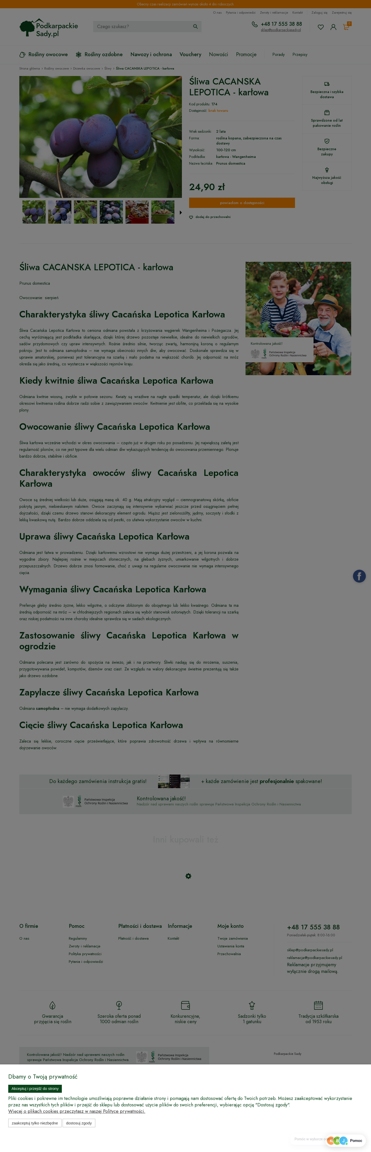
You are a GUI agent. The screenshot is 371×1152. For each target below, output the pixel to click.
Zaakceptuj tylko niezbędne (35, 1123)
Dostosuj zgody (79, 1123)
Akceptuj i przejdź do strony (35, 1088)
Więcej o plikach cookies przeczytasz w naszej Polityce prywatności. (76, 1111)
